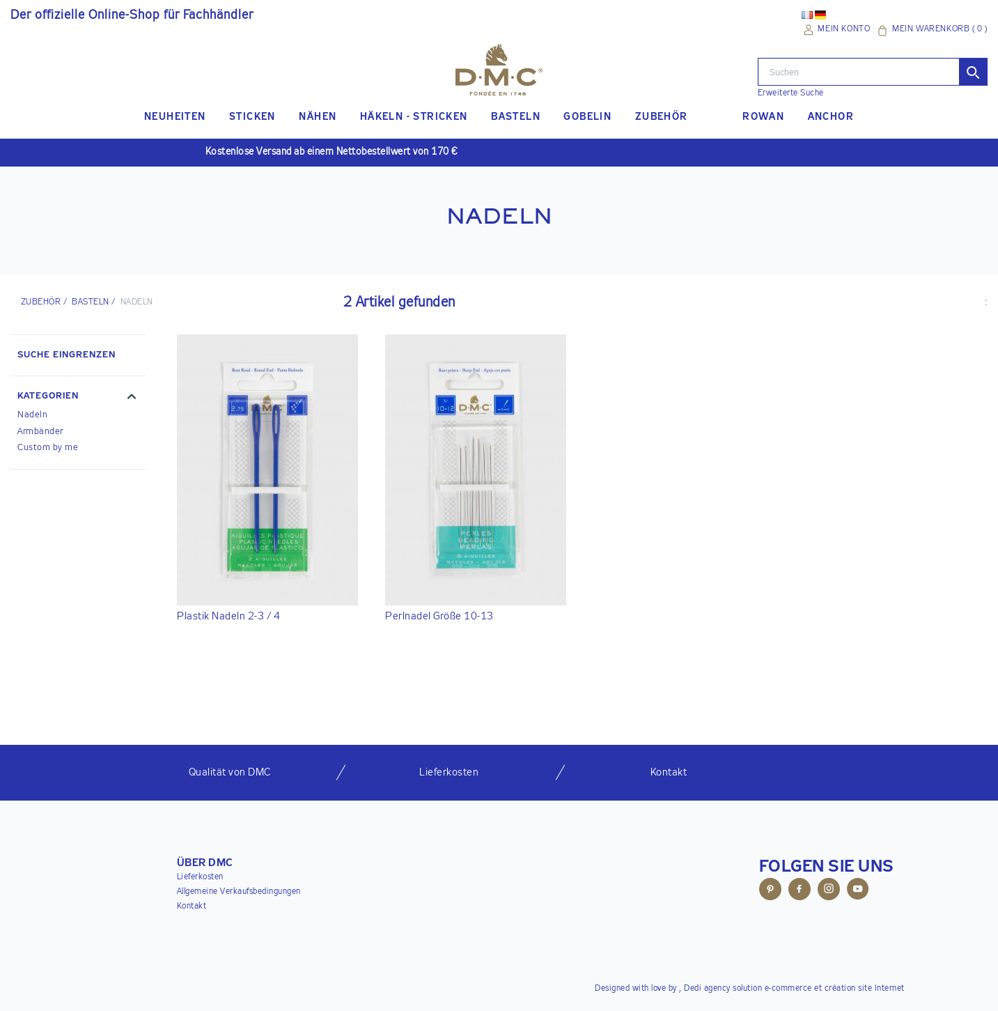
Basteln (90, 302)
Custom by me (47, 447)
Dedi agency (707, 989)
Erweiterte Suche (791, 93)
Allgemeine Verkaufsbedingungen (239, 892)
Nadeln (32, 414)
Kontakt (192, 906)
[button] (78, 398)
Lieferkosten (200, 877)
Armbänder (40, 431)
